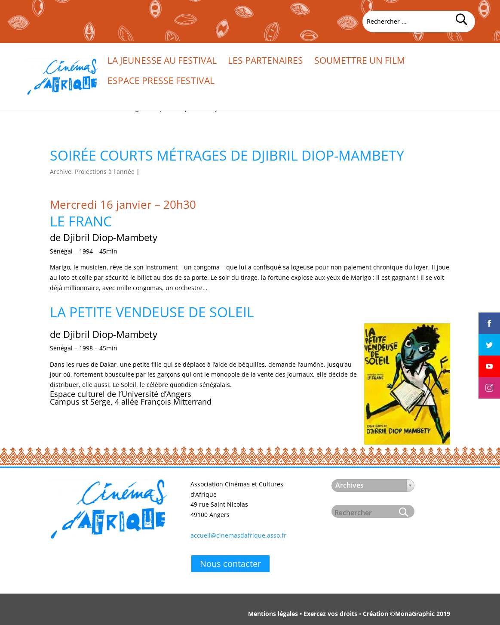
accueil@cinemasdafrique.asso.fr (238, 535)
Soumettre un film (359, 61)
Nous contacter (230, 563)
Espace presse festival (161, 82)
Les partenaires (265, 61)
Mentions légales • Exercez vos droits (302, 614)
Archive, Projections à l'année (92, 171)
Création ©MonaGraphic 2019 (406, 614)
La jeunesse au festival (162, 61)
